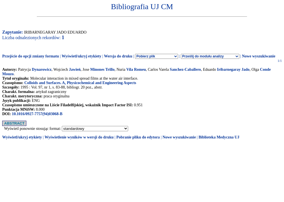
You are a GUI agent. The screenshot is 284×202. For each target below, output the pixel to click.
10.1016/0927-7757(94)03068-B (37, 114)
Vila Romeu (136, 69)
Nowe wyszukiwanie (258, 56)
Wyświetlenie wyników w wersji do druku (79, 137)
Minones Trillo (102, 69)
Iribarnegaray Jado (233, 69)
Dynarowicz (42, 69)
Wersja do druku (118, 56)
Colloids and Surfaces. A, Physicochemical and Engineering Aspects (80, 83)
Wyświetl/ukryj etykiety (81, 56)
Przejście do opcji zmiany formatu (30, 56)
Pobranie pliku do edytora (138, 137)
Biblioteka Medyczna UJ (219, 137)
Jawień (75, 69)
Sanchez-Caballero (185, 69)
